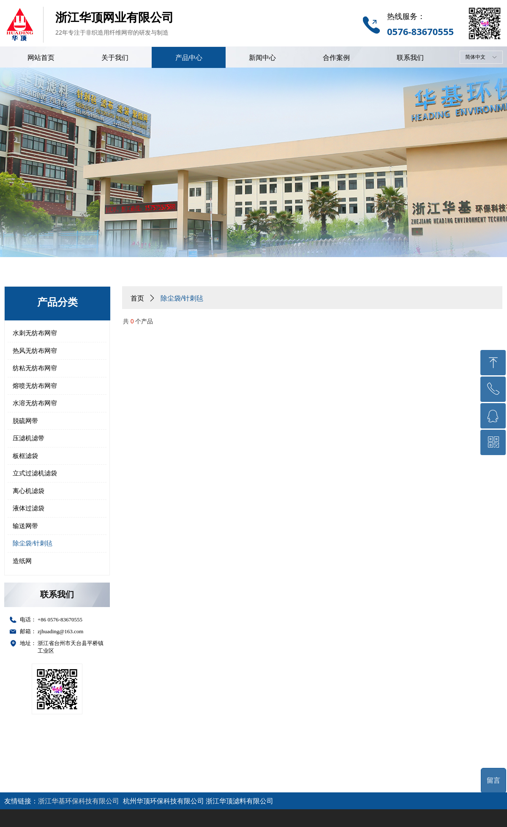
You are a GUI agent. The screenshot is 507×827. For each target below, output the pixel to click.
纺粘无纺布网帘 (35, 368)
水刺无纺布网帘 (35, 333)
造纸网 (22, 561)
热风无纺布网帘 (35, 350)
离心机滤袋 (28, 491)
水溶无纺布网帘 (35, 403)
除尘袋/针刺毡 (32, 543)
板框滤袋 (25, 456)
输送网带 (25, 526)
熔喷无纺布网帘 (35, 385)
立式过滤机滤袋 (35, 473)
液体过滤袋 (28, 508)
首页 (137, 298)
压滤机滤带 (28, 438)
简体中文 (475, 57)
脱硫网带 (25, 421)
